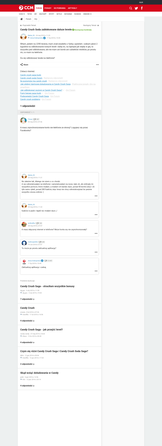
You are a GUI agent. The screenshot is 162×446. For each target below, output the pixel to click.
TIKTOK (29, 14)
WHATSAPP (42, 14)
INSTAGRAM (68, 14)
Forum (39, 8)
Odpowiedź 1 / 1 (27, 112)
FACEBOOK (77, 14)
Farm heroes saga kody (30, 93)
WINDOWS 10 (87, 14)
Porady (47, 8)
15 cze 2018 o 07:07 (35, 244)
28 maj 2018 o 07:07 (35, 226)
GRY (35, 14)
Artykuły (72, 8)
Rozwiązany (78, 30)
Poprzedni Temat (29, 25)
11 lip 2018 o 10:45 (53, 38)
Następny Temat (89, 25)
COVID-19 (22, 14)
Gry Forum (70, 90)
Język (141, 2)
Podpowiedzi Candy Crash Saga (34, 96)
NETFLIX (59, 14)
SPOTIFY (51, 14)
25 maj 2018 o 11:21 (35, 178)
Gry (35, 19)
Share (25, 65)
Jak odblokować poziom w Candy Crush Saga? (41, 90)
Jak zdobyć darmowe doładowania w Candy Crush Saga (45, 84)
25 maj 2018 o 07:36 (35, 122)
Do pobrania (59, 8)
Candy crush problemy (30, 99)
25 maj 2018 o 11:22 (35, 207)
